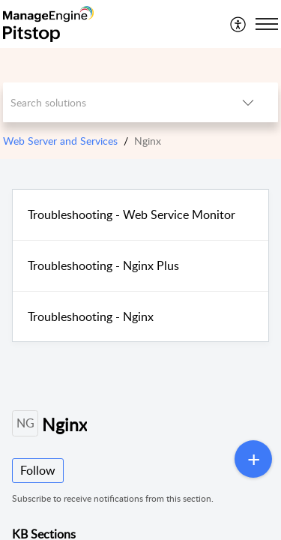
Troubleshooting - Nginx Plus (103, 265)
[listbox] (248, 102)
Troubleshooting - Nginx (91, 316)
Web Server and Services (60, 141)
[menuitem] (239, 24)
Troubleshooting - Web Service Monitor (131, 214)
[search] (111, 102)
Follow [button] (37, 470)
